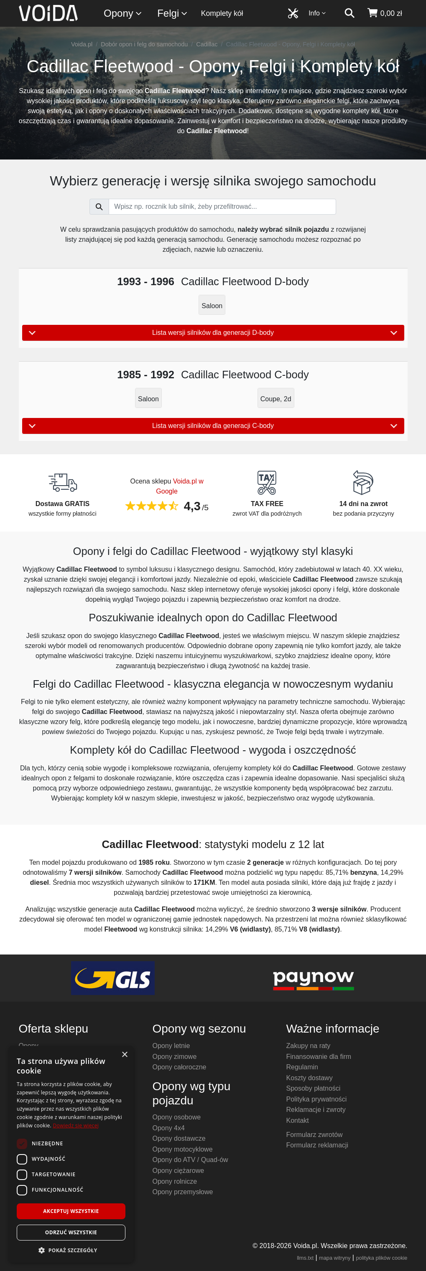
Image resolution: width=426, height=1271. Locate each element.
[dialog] (71, 1154)
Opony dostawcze (178, 1138)
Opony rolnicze (174, 1181)
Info (317, 13)
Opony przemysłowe (182, 1191)
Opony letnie (171, 1045)
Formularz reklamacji (317, 1145)
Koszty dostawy (309, 1077)
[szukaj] (349, 13)
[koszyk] (384, 13)
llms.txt (305, 1258)
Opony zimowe (174, 1056)
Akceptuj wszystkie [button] (71, 1211)
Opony (123, 14)
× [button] (124, 1055)
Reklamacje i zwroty (315, 1109)
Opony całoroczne (179, 1067)
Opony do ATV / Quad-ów (190, 1159)
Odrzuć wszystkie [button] (71, 1232)
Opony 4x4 (168, 1128)
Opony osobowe (176, 1117)
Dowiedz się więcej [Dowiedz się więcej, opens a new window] (76, 1125)
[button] (71, 1250)
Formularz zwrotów (314, 1134)
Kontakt (297, 1120)
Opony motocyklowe (182, 1149)
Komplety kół (222, 13)
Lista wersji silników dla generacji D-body (213, 332)
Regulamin (302, 1067)
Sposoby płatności (313, 1088)
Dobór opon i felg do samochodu (144, 44)
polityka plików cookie (381, 1258)
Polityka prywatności (316, 1099)
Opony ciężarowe (178, 1170)
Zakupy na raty (308, 1045)
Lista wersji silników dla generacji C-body (213, 426)
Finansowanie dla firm (318, 1056)
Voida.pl (81, 44)
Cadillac (206, 44)
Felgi (172, 14)
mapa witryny (334, 1258)
